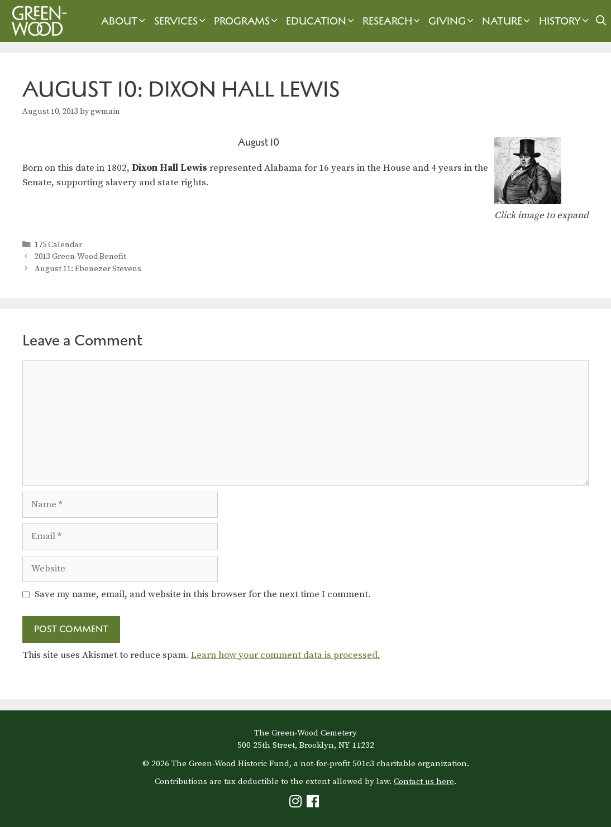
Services (181, 21)
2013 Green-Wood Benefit (80, 257)
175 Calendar (58, 245)
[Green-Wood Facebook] (314, 804)
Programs (247, 21)
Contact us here (424, 781)
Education (321, 21)
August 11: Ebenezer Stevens (88, 269)
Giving (452, 21)
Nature (507, 21)
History (565, 21)
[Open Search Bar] (601, 21)
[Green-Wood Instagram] (296, 804)
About (124, 21)
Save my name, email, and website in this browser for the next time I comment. (203, 594)
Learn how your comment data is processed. (285, 655)
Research (392, 21)
